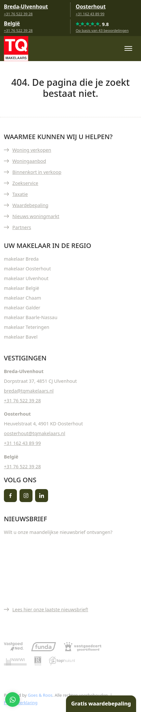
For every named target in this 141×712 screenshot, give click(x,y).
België (12, 23)
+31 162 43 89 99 (90, 13)
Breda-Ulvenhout (26, 6)
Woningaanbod (29, 161)
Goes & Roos (40, 695)
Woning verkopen (31, 150)
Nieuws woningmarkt (35, 216)
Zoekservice (25, 183)
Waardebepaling (30, 205)
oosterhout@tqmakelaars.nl (34, 433)
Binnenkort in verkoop (36, 172)
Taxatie (20, 194)
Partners (21, 227)
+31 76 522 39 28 (18, 13)
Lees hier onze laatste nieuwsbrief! (50, 609)
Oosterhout (91, 6)
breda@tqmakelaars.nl (29, 391)
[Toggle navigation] (128, 48)
